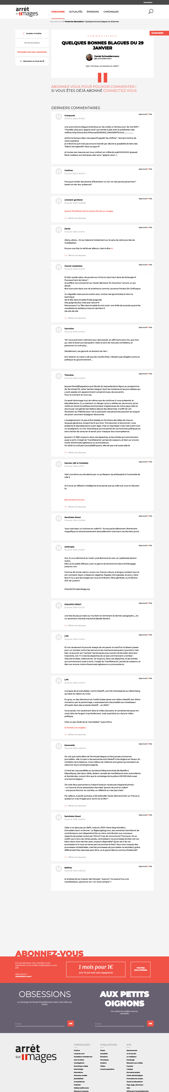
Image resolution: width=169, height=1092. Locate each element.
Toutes (102, 1050)
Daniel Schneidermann (106, 56)
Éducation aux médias (135, 1063)
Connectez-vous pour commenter (32, 52)
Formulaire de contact (135, 1079)
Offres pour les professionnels (138, 1091)
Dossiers (103, 1063)
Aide (128, 1088)
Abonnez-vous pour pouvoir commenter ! (93, 87)
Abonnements (132, 1050)
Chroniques (111, 11)
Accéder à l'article (31, 33)
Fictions (77, 1050)
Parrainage (131, 1060)
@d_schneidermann (103, 59)
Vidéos (102, 1066)
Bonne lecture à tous (74, 500)
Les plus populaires (107, 1069)
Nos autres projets (133, 1072)
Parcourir (58, 11)
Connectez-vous (120, 91)
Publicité (77, 1085)
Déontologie (78, 1069)
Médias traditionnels (81, 1088)
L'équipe (130, 1069)
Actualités (75, 11)
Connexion (148, 2)
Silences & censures (81, 1091)
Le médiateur (131, 1057)
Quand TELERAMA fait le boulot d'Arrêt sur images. (88, 211)
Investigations (79, 1063)
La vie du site (131, 1054)
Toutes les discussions (135, 1082)
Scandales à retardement (83, 1057)
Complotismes (79, 1082)
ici (112, 248)
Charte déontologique (135, 1075)
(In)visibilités (78, 1079)
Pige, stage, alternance (135, 1085)
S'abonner (157, 33)
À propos (130, 1066)
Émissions (93, 11)
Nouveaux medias (80, 1075)
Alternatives (78, 1072)
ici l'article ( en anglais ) (75, 728)
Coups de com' (79, 1054)
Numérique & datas (81, 1066)
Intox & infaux (79, 1060)
